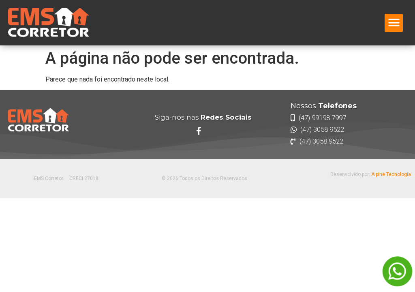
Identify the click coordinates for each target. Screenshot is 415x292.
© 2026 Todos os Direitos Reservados (204, 178)
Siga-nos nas (203, 117)
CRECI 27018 (83, 178)
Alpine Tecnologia (391, 174)
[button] (394, 23)
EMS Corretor (48, 178)
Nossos (324, 105)
